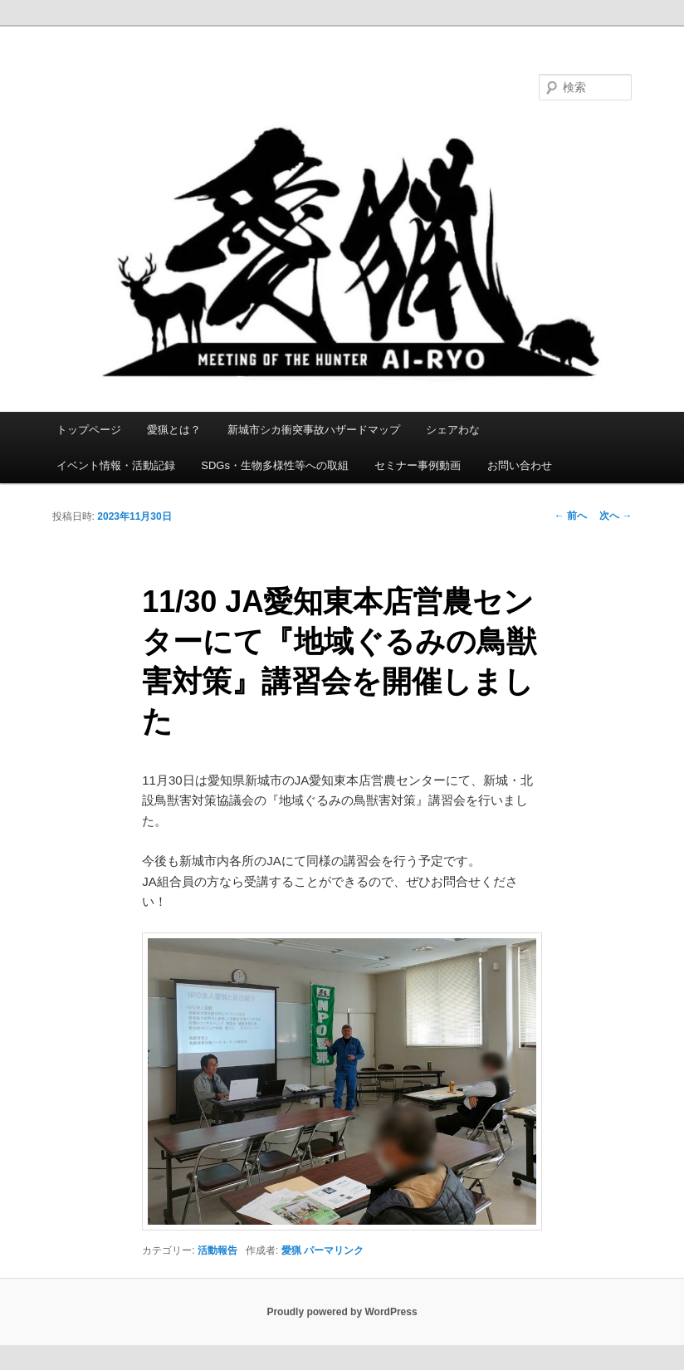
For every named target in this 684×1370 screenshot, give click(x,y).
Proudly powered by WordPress (341, 1312)
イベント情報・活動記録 (115, 465)
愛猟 (291, 1250)
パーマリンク (334, 1250)
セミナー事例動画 (417, 465)
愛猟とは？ (174, 429)
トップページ (88, 429)
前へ (571, 515)
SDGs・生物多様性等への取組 (275, 465)
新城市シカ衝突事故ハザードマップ (313, 429)
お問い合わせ (519, 465)
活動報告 (217, 1250)
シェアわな (453, 429)
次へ (615, 515)
